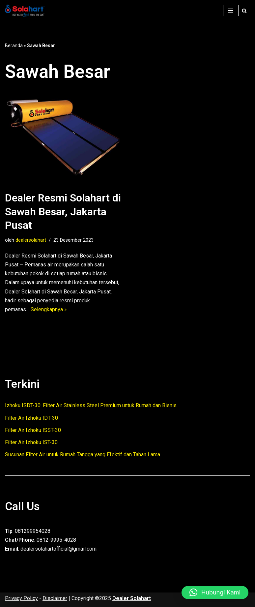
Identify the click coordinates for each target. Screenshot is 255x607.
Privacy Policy (21, 598)
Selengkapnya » (49, 309)
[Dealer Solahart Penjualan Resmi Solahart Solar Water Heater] (26, 11)
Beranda (14, 45)
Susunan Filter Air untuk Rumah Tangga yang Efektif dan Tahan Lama (82, 454)
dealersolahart (30, 240)
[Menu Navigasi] (231, 10)
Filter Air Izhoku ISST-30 (33, 430)
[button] (215, 592)
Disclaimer (54, 598)
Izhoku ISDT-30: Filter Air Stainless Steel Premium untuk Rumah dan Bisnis (91, 405)
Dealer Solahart (131, 598)
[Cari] (244, 10)
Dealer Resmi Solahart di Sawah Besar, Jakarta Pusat (63, 211)
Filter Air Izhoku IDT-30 (31, 418)
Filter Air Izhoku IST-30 (31, 442)
